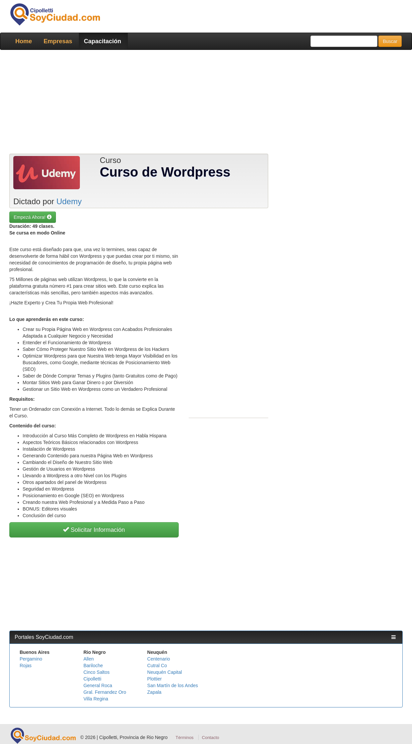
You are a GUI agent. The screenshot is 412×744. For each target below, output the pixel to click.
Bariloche (93, 665)
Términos (184, 737)
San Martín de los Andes (172, 685)
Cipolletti (93, 678)
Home (23, 41)
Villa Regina (96, 698)
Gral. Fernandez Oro (105, 692)
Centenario (158, 659)
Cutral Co (157, 665)
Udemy (69, 201)
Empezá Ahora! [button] (33, 217)
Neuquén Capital (164, 672)
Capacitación (102, 41)
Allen (89, 659)
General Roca (98, 685)
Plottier (154, 678)
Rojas (26, 665)
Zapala (154, 692)
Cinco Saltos (97, 672)
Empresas (58, 41)
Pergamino (31, 659)
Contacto (210, 737)
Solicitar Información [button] (94, 529)
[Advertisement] (206, 103)
